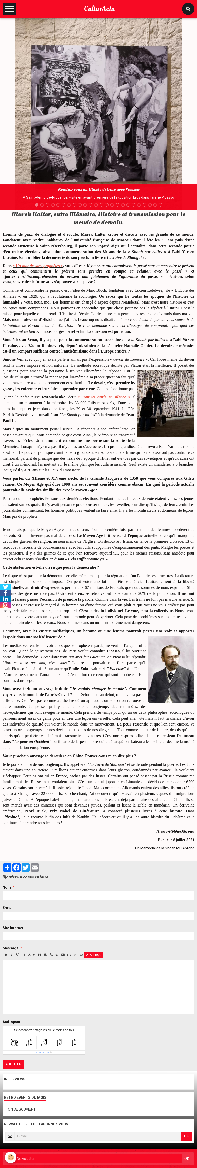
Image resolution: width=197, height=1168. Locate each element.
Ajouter (13, 1064)
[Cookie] (11, 1157)
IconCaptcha (43, 1052)
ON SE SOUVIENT (22, 1109)
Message (10, 948)
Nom (7, 887)
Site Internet (13, 928)
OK (186, 1136)
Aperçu (93, 955)
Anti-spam (11, 1022)
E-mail (8, 907)
